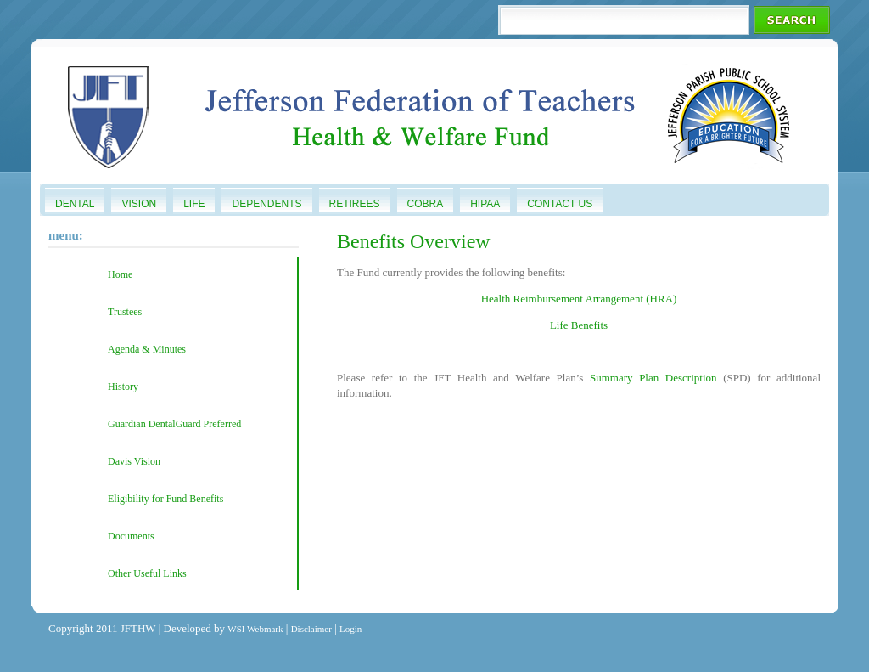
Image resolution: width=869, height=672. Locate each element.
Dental (74, 204)
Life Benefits (579, 325)
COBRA (425, 204)
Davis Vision (134, 461)
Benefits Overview (414, 241)
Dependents (266, 204)
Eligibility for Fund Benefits (165, 499)
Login (350, 629)
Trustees (125, 312)
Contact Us (559, 204)
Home (120, 274)
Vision (138, 204)
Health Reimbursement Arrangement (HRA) (579, 298)
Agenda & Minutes (147, 349)
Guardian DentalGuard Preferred (174, 424)
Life (194, 204)
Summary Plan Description (656, 377)
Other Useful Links (147, 573)
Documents (131, 536)
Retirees (354, 204)
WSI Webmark (255, 629)
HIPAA (485, 204)
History (123, 386)
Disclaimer (311, 629)
